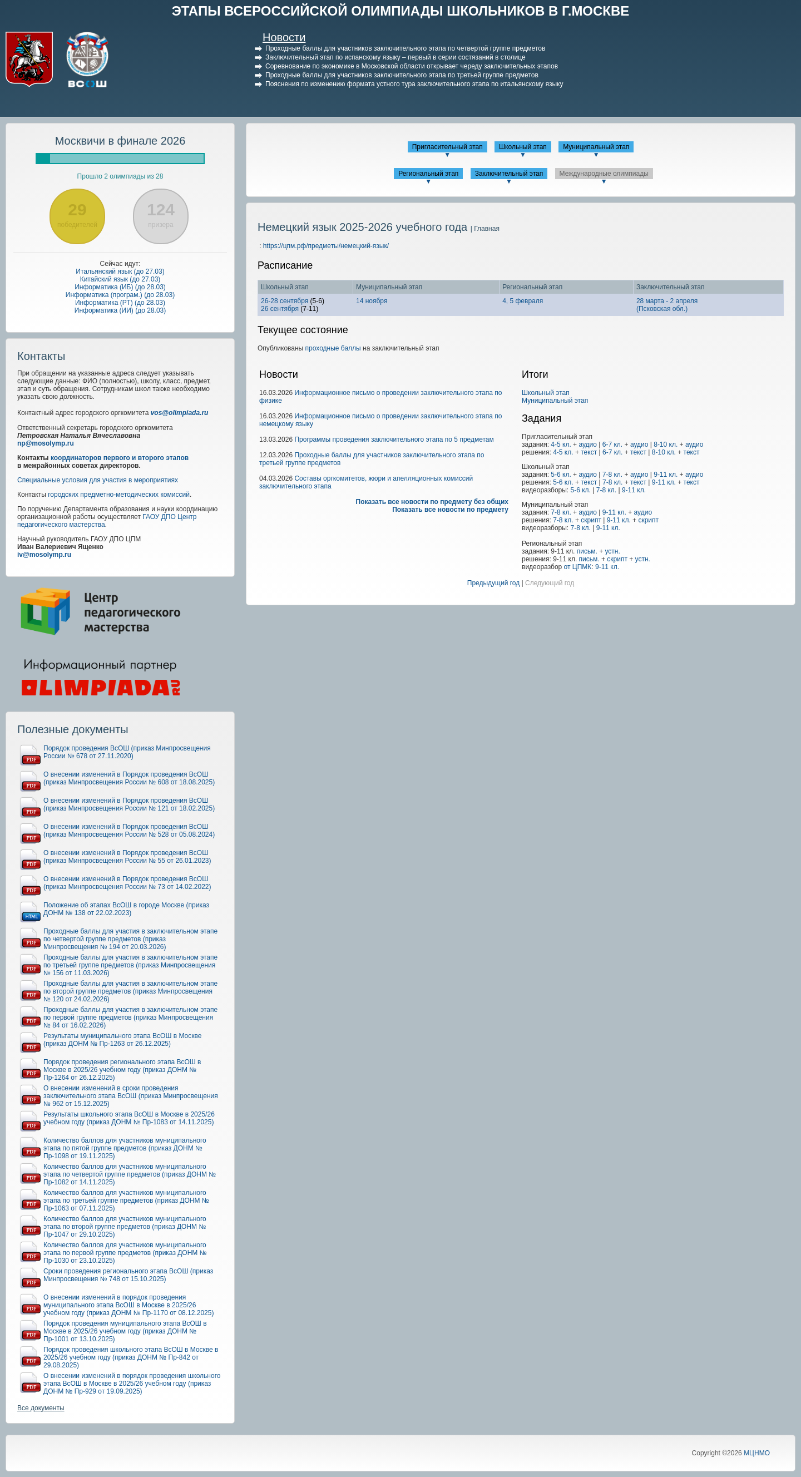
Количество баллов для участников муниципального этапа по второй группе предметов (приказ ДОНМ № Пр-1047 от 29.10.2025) (124, 1226)
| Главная (485, 229)
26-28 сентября (284, 301)
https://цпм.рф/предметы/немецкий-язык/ (326, 246)
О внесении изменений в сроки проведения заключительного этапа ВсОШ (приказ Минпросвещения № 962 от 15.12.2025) (130, 1096)
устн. (612, 551)
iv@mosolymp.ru (44, 555)
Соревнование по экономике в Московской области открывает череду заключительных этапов (411, 66)
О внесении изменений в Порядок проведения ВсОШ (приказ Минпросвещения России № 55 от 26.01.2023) (127, 857)
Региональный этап (428, 173)
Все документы (41, 1408)
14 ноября (371, 301)
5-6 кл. (561, 474)
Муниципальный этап (596, 147)
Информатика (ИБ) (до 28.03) (120, 287)
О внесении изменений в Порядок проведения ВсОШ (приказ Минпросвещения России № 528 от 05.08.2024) (129, 830)
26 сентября (280, 309)
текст (589, 452)
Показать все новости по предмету (450, 509)
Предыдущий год (493, 583)
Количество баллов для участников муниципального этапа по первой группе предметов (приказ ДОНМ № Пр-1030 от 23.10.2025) (125, 1252)
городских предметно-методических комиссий (119, 494)
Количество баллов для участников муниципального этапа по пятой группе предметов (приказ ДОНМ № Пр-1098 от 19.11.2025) (124, 1148)
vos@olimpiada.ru (180, 413)
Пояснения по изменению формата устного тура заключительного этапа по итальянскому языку (414, 84)
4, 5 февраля (522, 301)
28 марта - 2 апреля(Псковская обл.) (667, 305)
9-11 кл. (666, 474)
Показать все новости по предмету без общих (432, 502)
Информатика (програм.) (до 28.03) (120, 295)
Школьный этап (523, 147)
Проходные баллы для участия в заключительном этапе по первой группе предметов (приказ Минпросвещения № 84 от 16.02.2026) (130, 1017)
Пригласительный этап (447, 147)
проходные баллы (333, 348)
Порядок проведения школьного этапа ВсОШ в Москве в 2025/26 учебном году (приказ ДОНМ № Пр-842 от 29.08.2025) (130, 1357)
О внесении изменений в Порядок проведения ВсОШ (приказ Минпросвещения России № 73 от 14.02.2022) (127, 883)
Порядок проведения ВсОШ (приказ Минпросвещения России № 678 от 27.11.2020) (127, 752)
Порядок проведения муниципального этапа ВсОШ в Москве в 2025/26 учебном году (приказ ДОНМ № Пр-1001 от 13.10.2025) (125, 1331)
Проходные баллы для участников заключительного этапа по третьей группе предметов (401, 75)
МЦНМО (757, 1453)
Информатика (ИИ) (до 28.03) (120, 310)
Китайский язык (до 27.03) (120, 279)
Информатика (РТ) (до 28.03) (120, 303)
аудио (587, 444)
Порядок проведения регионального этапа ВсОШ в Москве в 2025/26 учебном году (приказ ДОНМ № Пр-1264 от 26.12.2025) (122, 1069)
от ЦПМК (578, 567)
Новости (284, 37)
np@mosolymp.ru (45, 443)
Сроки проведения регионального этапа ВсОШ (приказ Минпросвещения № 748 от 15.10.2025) (128, 1275)
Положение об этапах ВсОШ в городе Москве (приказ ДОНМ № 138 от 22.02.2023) (126, 909)
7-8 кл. (612, 474)
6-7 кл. (612, 444)
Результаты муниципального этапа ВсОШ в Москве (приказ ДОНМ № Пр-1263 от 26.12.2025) (122, 1040)
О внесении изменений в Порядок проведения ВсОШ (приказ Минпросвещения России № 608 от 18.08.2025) (129, 778)
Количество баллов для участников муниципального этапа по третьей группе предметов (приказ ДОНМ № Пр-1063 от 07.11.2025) (126, 1200)
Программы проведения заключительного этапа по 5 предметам (393, 439)
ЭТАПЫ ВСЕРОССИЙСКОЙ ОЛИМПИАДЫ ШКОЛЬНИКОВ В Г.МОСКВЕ (401, 10)
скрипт (591, 520)
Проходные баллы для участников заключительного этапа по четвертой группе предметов (405, 48)
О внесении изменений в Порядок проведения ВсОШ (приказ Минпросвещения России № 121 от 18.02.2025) (129, 804)
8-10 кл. (666, 444)
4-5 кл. (561, 444)
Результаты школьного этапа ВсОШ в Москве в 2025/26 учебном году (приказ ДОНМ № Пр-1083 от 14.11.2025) (129, 1118)
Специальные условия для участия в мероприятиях (97, 480)
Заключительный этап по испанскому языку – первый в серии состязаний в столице (395, 57)
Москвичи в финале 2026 (120, 141)
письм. (587, 551)
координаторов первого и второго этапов (120, 458)
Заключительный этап (509, 173)
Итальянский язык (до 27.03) (120, 271)
